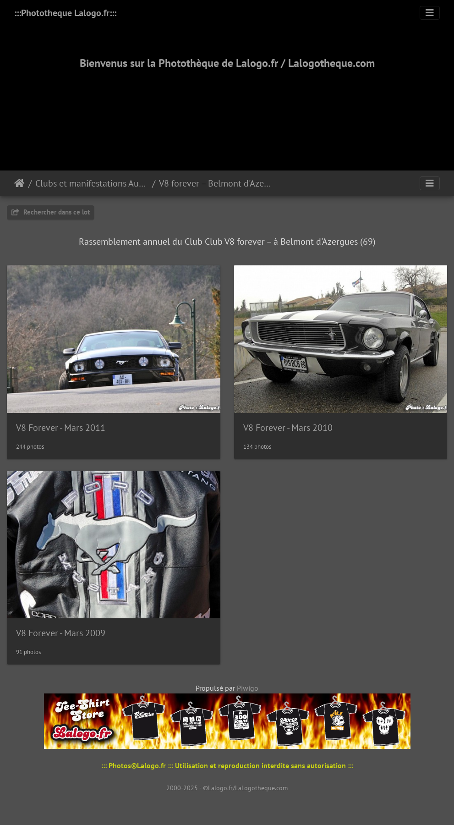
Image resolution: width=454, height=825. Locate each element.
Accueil (19, 183)
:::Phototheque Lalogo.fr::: (65, 13)
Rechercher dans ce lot (50, 212)
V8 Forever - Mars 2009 (60, 633)
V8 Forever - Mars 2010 (288, 428)
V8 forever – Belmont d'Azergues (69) (215, 183)
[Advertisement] (227, 108)
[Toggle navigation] (430, 13)
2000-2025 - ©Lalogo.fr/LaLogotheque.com (227, 788)
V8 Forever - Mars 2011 (60, 428)
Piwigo (247, 688)
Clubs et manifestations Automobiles (91, 183)
